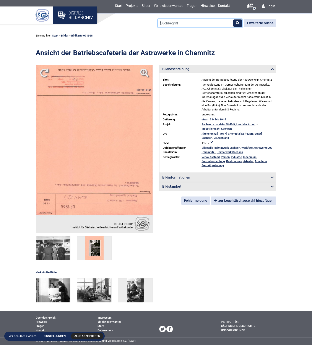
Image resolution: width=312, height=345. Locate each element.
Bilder (146, 6)
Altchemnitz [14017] (214, 133)
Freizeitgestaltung (213, 165)
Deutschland (221, 137)
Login (268, 6)
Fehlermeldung (195, 200)
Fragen (192, 6)
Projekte (132, 6)
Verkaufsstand (211, 157)
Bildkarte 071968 (82, 35)
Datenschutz (105, 330)
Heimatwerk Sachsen (230, 152)
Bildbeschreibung (175, 69)
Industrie (236, 157)
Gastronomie (234, 161)
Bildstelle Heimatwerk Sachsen (221, 147)
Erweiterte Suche (260, 23)
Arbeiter (248, 161)
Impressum (105, 317)
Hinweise (208, 6)
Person (225, 157)
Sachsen (207, 137)
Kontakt (224, 6)
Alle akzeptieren (88, 336)
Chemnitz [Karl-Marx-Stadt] (245, 133)
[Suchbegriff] (200, 23)
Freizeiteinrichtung (213, 161)
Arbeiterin (261, 161)
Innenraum (250, 157)
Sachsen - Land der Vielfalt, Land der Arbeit (228, 124)
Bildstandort (171, 186)
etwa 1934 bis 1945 (214, 119)
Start (118, 6)
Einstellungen (56, 336)
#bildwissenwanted (169, 6)
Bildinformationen (176, 177)
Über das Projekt (46, 317)
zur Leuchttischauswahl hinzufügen (243, 200)
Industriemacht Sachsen (217, 128)
